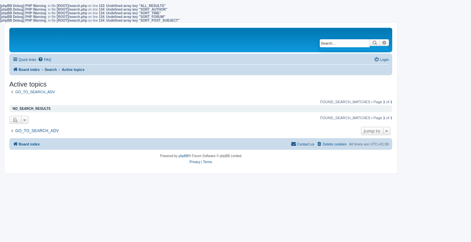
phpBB (183, 156)
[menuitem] (44, 60)
